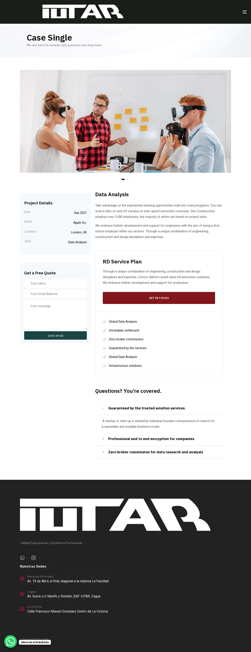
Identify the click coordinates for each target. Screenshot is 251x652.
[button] (159, 408)
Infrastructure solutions (122, 366)
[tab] (159, 408)
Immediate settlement (121, 330)
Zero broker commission (123, 339)
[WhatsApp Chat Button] (10, 641)
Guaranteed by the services (124, 348)
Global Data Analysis (120, 321)
